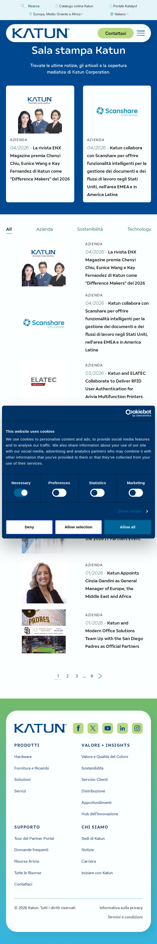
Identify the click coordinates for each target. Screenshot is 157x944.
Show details (130, 511)
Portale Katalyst (123, 6)
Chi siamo (95, 827)
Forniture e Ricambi (31, 768)
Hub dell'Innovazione (100, 813)
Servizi (20, 791)
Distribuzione (93, 791)
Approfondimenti (97, 802)
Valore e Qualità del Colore (105, 756)
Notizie (88, 849)
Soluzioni (22, 779)
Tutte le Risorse (27, 872)
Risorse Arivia (26, 861)
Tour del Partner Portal (34, 838)
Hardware (23, 756)
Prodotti (27, 745)
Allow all (127, 527)
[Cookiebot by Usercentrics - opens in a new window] (129, 413)
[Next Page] (100, 679)
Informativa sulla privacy (121, 907)
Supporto (27, 827)
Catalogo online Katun (74, 6)
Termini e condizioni (125, 917)
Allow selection (79, 527)
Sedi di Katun (93, 838)
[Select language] (119, 14)
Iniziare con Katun (97, 872)
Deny (29, 527)
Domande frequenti (31, 849)
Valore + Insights (106, 745)
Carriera (89, 861)
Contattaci (115, 33)
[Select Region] (56, 14)
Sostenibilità (92, 768)
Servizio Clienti (95, 779)
